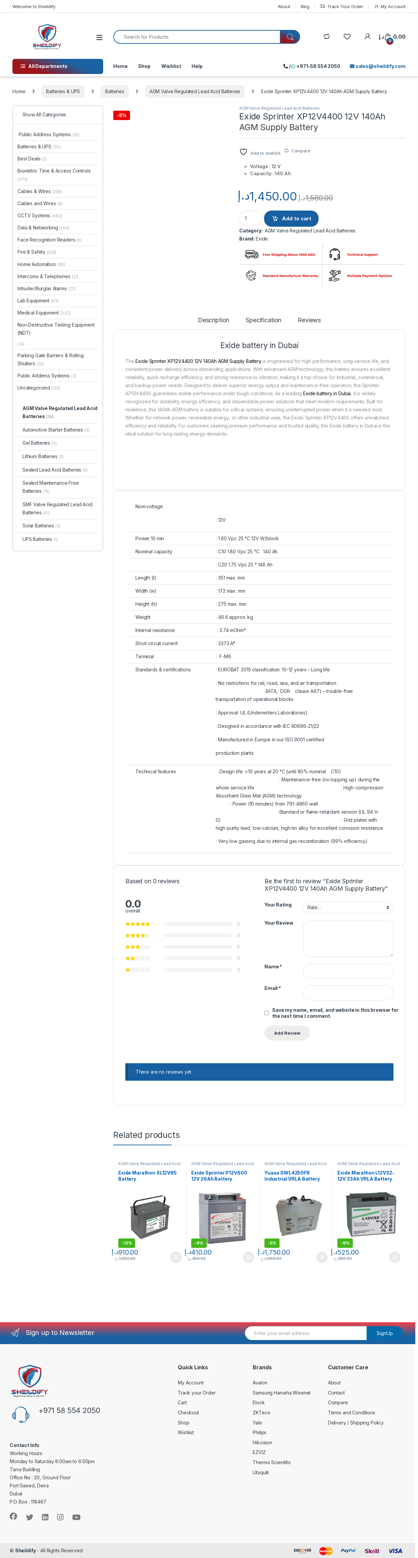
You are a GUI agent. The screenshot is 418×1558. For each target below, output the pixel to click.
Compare (300, 150)
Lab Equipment (38, 300)
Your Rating (277, 904)
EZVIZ (259, 1452)
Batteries (114, 91)
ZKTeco (261, 1412)
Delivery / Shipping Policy (356, 1422)
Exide (262, 239)
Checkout (188, 1412)
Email (272, 988)
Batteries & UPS (63, 91)
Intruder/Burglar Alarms (46, 288)
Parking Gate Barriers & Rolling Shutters (50, 359)
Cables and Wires (39, 203)
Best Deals (32, 158)
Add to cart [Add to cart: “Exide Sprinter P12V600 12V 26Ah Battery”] (248, 1257)
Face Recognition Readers (49, 240)
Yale (257, 1422)
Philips (259, 1432)
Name (273, 966)
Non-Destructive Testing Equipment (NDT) (55, 329)
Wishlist (171, 66)
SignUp (385, 1333)
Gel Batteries (40, 443)
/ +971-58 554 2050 (311, 66)
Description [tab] (213, 320)
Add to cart (296, 218)
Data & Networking (43, 227)
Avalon (260, 1382)
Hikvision (262, 1442)
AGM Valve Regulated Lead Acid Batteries (195, 91)
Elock (258, 1402)
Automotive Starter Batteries (56, 430)
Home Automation (41, 264)
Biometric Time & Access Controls (54, 175)
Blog (305, 6)
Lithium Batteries (43, 456)
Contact (336, 1393)
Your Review (278, 923)
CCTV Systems (39, 215)
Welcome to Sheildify (33, 6)
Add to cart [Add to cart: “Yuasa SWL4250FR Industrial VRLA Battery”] (322, 1257)
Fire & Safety (36, 252)
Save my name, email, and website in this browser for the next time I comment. (335, 1013)
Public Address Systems (48, 134)
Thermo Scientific (272, 1462)
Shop (144, 66)
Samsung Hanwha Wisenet (281, 1393)
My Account (390, 6)
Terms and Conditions (351, 1412)
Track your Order (197, 1393)
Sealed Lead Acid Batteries (55, 470)
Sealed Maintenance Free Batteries (51, 487)
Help (197, 66)
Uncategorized (38, 388)
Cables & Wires (39, 191)
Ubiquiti (261, 1472)
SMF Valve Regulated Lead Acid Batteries (57, 508)
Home (120, 66)
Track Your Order (341, 6)
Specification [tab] (263, 320)
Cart (182, 1402)
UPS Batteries (40, 539)
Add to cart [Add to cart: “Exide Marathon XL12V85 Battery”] (175, 1257)
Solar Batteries (41, 525)
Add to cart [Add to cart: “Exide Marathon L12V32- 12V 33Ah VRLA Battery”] (395, 1257)
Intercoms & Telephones (47, 276)
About (284, 6)
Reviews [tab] (309, 320)
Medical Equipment (44, 313)
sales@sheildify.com (378, 66)
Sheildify (25, 1550)
